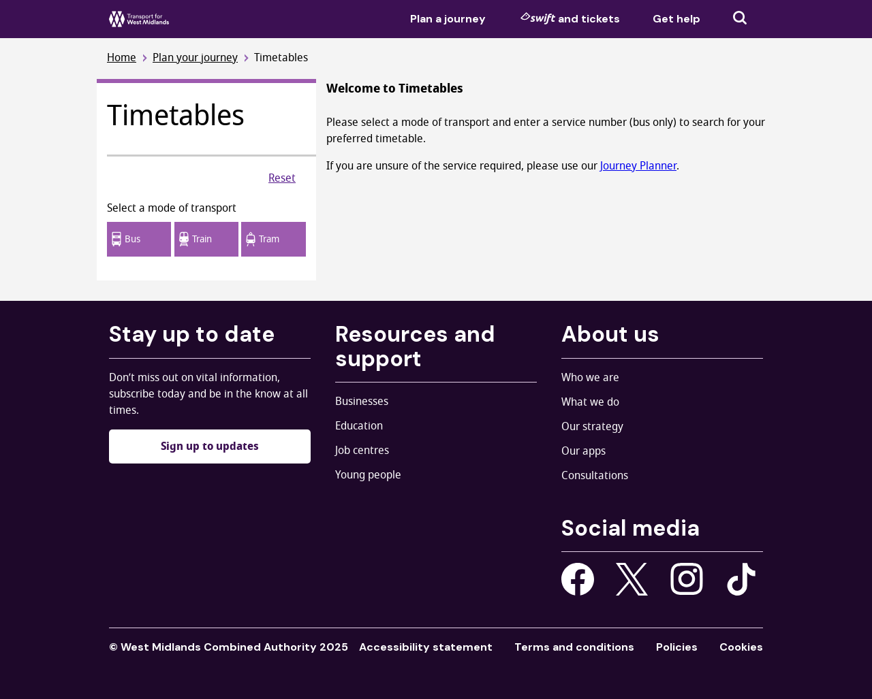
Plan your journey (195, 58)
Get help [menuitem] (676, 19)
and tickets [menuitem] (570, 18)
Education (359, 426)
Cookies (741, 647)
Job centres (362, 450)
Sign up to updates (210, 446)
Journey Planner (638, 166)
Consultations (594, 476)
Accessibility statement (426, 647)
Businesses (361, 401)
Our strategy (592, 427)
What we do (590, 402)
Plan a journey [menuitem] (448, 19)
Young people (368, 475)
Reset (282, 178)
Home (121, 58)
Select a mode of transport (171, 208)
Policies (677, 647)
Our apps (583, 451)
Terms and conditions (574, 647)
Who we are (590, 378)
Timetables (281, 58)
